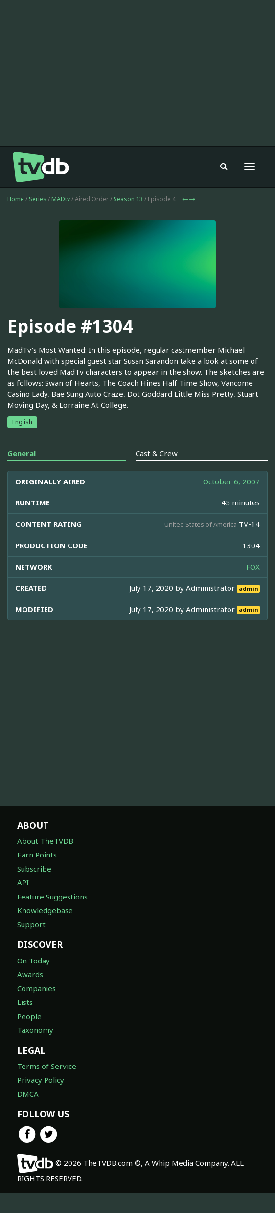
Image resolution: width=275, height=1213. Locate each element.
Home (15, 199)
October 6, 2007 (231, 481)
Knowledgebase (45, 910)
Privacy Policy (40, 1080)
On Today (33, 960)
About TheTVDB (45, 841)
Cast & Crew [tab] (157, 453)
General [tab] (21, 453)
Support (31, 924)
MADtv (60, 199)
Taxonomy (35, 1030)
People (29, 1016)
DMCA (28, 1094)
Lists (25, 1002)
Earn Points (37, 854)
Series (37, 199)
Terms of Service (46, 1066)
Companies (36, 988)
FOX (253, 567)
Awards (30, 974)
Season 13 (128, 199)
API (23, 882)
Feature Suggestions (52, 896)
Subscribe (34, 869)
